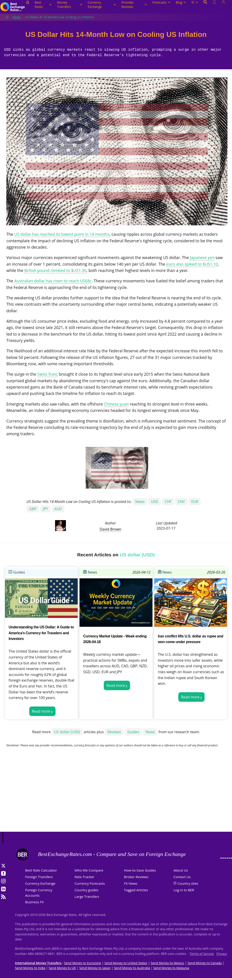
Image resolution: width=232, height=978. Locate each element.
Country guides (87, 890)
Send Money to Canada (205, 963)
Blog (181, 2)
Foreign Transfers (39, 877)
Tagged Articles (136, 890)
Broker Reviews (136, 877)
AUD (58, 508)
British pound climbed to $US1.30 (55, 270)
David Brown (110, 529)
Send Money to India (30, 968)
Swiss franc (47, 374)
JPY (45, 508)
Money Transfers (69, 4)
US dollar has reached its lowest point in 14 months (61, 234)
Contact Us (182, 877)
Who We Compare (89, 870)
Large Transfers (87, 896)
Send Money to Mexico (167, 963)
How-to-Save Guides (140, 870)
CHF (167, 501)
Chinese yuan (116, 404)
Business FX (34, 902)
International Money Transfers (38, 963)
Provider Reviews (134, 4)
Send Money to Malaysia (171, 968)
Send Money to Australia (132, 968)
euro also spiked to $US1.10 (192, 264)
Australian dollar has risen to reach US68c (53, 281)
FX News (130, 883)
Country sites (187, 883)
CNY (181, 501)
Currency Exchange (102, 4)
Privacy (221, 954)
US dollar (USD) (67, 731)
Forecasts (161, 2)
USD (154, 501)
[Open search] (205, 7)
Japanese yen (202, 257)
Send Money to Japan (95, 968)
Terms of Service (202, 954)
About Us (180, 870)
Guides (17, 572)
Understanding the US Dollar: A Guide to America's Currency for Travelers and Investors (41, 633)
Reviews (114, 731)
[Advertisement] (116, 795)
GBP (32, 508)
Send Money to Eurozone (82, 963)
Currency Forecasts (90, 883)
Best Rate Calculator (41, 870)
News (17, 17)
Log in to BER (183, 890)
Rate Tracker (84, 877)
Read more (41, 711)
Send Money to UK (62, 968)
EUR (194, 501)
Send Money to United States (125, 963)
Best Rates (43, 4)
